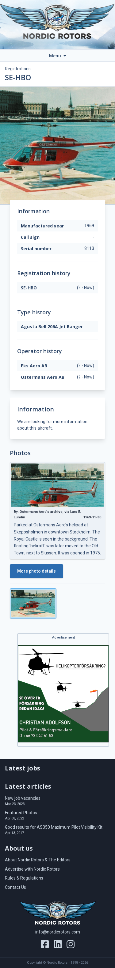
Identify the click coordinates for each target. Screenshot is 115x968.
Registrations (18, 68)
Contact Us (15, 887)
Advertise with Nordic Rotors (32, 869)
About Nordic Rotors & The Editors (38, 859)
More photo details (36, 571)
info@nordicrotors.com (57, 931)
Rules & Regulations (24, 878)
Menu (57, 56)
